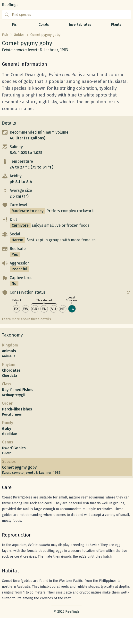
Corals (44, 25)
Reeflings (10, 4)
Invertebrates (80, 25)
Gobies (19, 35)
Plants (116, 25)
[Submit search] (7, 14)
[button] (66, 135)
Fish (15, 25)
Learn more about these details (26, 319)
